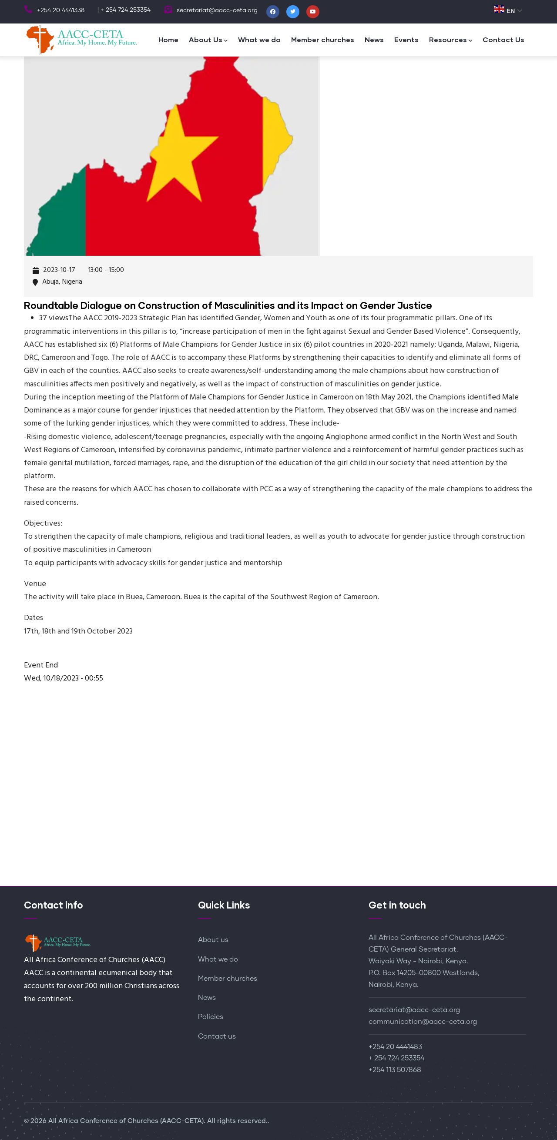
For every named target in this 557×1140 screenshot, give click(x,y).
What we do (259, 39)
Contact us (217, 1036)
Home (168, 39)
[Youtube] (312, 12)
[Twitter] (292, 12)
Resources (450, 40)
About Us (208, 40)
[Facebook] (272, 12)
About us (213, 939)
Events (406, 39)
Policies (210, 1016)
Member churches (322, 39)
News (374, 39)
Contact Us (503, 39)
